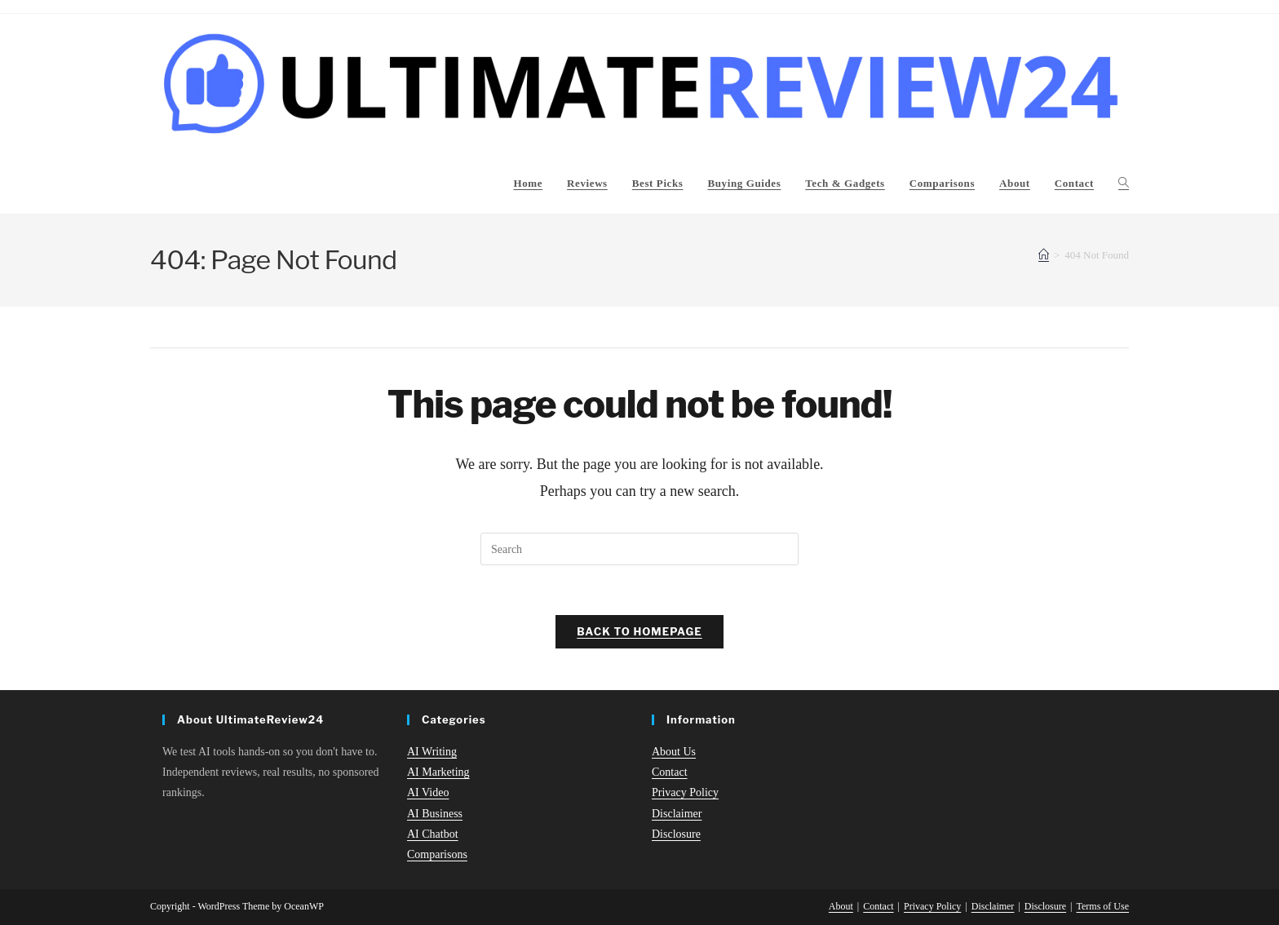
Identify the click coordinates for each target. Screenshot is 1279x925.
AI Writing (432, 752)
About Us (674, 752)
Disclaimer (676, 814)
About (841, 906)
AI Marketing (438, 772)
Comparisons (437, 854)
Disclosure (676, 834)
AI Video (428, 793)
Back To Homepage (639, 631)
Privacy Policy (685, 793)
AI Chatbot (432, 834)
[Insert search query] (639, 549)
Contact (670, 772)
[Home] (1043, 255)
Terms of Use (1103, 906)
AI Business (434, 814)
